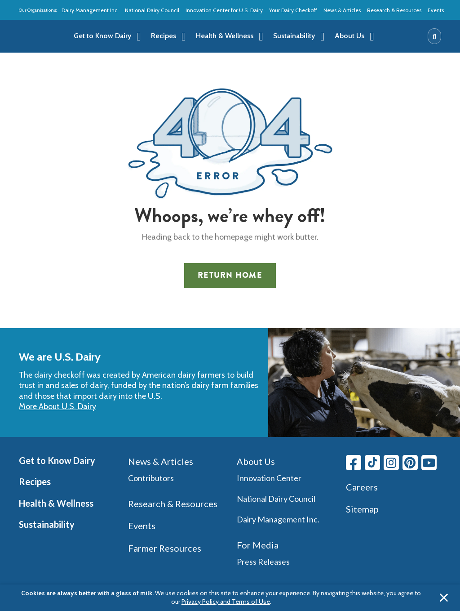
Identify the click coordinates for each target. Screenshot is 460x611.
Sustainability (47, 524)
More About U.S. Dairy (57, 406)
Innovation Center (269, 478)
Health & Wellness (56, 503)
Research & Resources (394, 10)
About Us (256, 461)
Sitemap (362, 509)
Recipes (35, 481)
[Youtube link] (429, 462)
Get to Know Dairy (57, 460)
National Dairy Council (152, 10)
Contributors (151, 478)
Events (436, 10)
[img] (39, 36)
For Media (258, 545)
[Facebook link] (353, 462)
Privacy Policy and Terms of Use (225, 602)
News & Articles (342, 10)
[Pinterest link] (410, 462)
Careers (362, 487)
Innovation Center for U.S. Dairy (224, 10)
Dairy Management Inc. (90, 10)
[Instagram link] (391, 462)
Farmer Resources (164, 548)
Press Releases (263, 561)
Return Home (230, 275)
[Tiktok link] (372, 462)
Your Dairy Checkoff (293, 10)
